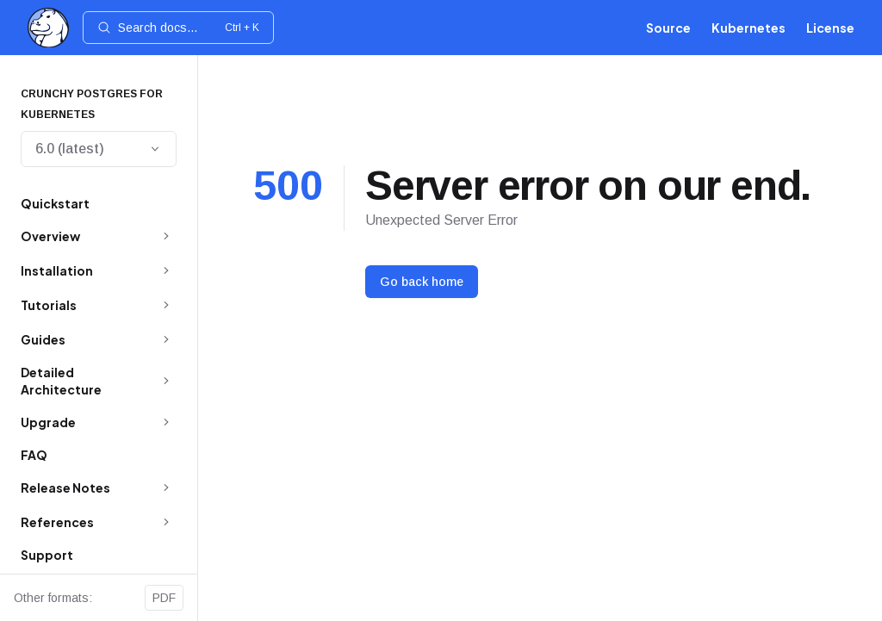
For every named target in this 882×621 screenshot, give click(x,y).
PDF (164, 598)
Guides (43, 339)
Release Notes (65, 487)
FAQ (34, 455)
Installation (57, 270)
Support (47, 554)
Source (668, 27)
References (57, 522)
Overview (50, 236)
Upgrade (48, 422)
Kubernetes (748, 27)
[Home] (48, 28)
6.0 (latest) (98, 148)
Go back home (421, 282)
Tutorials (49, 305)
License (830, 27)
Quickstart (55, 203)
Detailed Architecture (61, 380)
